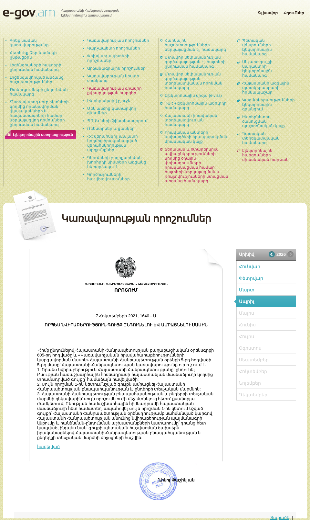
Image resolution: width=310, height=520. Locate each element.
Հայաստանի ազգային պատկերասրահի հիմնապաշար (265, 88)
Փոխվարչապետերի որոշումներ (108, 58)
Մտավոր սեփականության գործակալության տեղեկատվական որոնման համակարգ (193, 81)
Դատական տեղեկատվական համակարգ (261, 138)
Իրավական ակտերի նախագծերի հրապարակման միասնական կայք (196, 137)
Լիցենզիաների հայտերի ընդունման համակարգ (35, 67)
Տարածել (280, 517)
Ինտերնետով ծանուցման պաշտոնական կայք (263, 121)
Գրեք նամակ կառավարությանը (29, 42)
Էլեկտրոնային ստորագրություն (43, 135)
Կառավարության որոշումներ (118, 40)
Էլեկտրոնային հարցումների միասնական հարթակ (265, 155)
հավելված (48, 446)
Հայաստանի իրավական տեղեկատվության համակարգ (191, 120)
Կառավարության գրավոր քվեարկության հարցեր (114, 90)
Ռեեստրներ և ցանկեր (111, 128)
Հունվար (249, 266)
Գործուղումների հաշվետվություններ (108, 176)
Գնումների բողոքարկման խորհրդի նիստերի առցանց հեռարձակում (116, 162)
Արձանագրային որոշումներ (116, 68)
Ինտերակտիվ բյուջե (108, 100)
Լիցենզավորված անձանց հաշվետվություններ (37, 79)
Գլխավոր (268, 11)
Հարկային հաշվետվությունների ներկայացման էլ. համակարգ (195, 45)
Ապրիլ (246, 301)
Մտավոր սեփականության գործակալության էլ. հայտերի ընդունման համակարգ (195, 62)
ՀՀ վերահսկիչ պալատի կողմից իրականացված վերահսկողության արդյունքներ (112, 143)
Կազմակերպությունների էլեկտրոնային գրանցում (268, 104)
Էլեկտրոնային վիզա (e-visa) (193, 95)
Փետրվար (251, 278)
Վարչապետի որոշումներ (113, 48)
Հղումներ (294, 11)
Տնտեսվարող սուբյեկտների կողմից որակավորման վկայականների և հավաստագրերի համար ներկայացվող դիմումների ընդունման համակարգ (39, 113)
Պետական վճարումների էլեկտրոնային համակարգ (257, 47)
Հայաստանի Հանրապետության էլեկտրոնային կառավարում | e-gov (61, 14)
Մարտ (246, 289)
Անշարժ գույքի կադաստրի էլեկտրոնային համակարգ (257, 69)
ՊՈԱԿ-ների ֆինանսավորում (117, 121)
